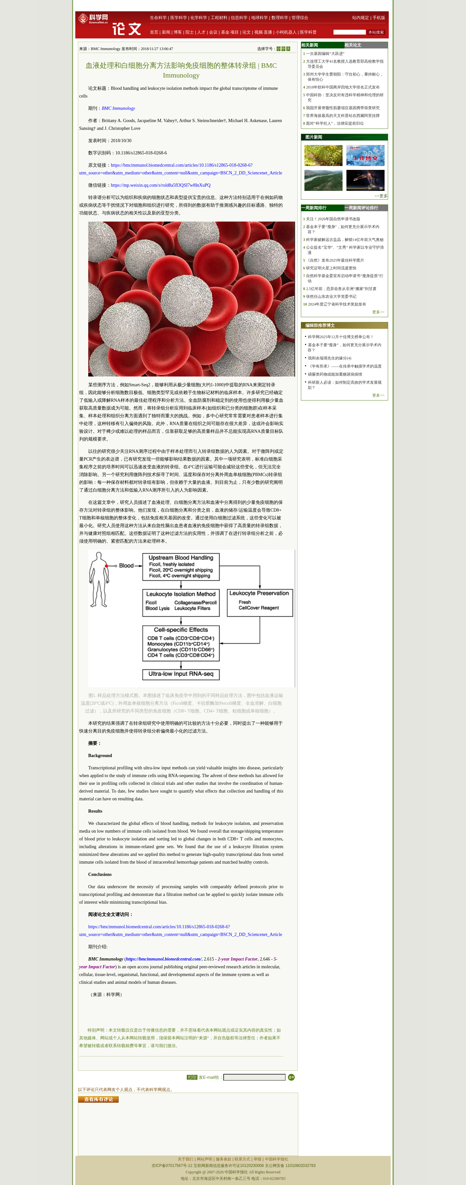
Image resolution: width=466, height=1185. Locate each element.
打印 (192, 1077)
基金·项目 (230, 32)
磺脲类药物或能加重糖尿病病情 (335, 374)
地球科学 (259, 17)
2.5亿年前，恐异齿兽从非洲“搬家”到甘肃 (341, 288)
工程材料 (219, 17)
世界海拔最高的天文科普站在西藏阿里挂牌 (343, 115)
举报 (257, 1159)
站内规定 (360, 17)
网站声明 (204, 1159)
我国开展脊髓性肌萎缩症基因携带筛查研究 (343, 108)
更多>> (378, 312)
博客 (178, 32)
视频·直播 (263, 32)
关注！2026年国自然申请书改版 (333, 219)
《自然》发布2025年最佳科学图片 (335, 260)
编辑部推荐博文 (320, 325)
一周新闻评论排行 (361, 207)
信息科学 (239, 17)
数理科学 (279, 17)
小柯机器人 (286, 32)
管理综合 (299, 17)
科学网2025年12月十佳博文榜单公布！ (341, 337)
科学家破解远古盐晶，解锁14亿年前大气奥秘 (345, 239)
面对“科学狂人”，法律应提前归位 (335, 123)
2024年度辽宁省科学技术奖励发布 (337, 304)
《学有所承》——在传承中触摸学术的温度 (345, 366)
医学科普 (308, 32)
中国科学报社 (276, 1159)
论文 (246, 32)
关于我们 (185, 1159)
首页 (154, 32)
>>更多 (381, 195)
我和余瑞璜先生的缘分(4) (329, 358)
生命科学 (158, 17)
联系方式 (242, 1159)
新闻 (166, 32)
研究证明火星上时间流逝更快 (331, 268)
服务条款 (223, 1159)
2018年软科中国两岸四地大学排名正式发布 (343, 87)
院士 (189, 32)
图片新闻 (313, 137)
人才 (201, 32)
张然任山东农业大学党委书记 (331, 296)
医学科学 (178, 17)
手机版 (379, 17)
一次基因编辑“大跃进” (325, 53)
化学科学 (198, 17)
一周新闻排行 (313, 207)
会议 (213, 32)
